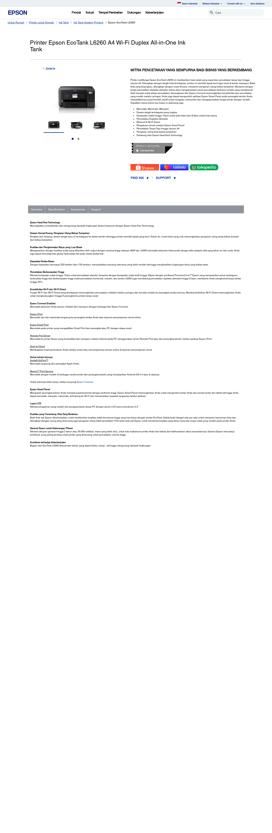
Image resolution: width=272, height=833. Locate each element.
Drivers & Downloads (195, 657)
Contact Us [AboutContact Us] (215, 799)
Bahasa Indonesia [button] (212, 3)
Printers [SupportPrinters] (148, 783)
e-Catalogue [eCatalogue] (134, 828)
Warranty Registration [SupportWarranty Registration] (156, 805)
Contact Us (84, 828)
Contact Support (193, 669)
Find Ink (137, 178)
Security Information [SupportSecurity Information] (155, 810)
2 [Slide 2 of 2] (78, 139)
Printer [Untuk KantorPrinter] (82, 783)
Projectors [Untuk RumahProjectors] (19, 789)
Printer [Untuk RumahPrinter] (17, 783)
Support (163, 178)
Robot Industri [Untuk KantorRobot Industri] (86, 799)
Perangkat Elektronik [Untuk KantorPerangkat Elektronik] (90, 810)
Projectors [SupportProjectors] (149, 789)
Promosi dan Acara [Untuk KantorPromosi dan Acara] (89, 815)
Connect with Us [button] (236, 3)
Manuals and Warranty (196, 661)
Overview (36, 209)
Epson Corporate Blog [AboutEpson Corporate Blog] (222, 789)
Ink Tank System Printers (88, 22)
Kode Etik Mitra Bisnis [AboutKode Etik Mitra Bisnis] (222, 794)
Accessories (78, 209)
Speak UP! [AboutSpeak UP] (215, 805)
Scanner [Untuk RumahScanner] (18, 794)
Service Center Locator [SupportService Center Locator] (157, 799)
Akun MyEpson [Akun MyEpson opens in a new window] (257, 3)
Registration (191, 665)
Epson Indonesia (187, 3)
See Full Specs (41, 552)
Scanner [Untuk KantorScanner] (83, 794)
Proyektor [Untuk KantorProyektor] (84, 789)
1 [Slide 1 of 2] (73, 139)
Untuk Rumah (16, 22)
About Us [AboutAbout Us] (214, 783)
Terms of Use (100, 828)
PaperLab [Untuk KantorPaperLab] (84, 805)
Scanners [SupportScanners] (149, 794)
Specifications (56, 209)
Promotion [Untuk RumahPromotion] (19, 799)
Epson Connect (85, 382)
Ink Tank (64, 22)
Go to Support (42, 661)
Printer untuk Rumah (41, 22)
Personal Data (117, 828)
